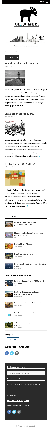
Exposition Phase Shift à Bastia (21, 63)
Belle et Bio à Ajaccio (23, 244)
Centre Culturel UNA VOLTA (20, 163)
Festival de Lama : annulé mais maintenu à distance (27, 293)
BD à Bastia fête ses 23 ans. (19, 113)
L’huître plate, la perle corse (26, 254)
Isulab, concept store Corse (26, 313)
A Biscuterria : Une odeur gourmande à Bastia (25, 223)
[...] (25, 106)
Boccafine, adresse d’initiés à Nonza (30, 303)
